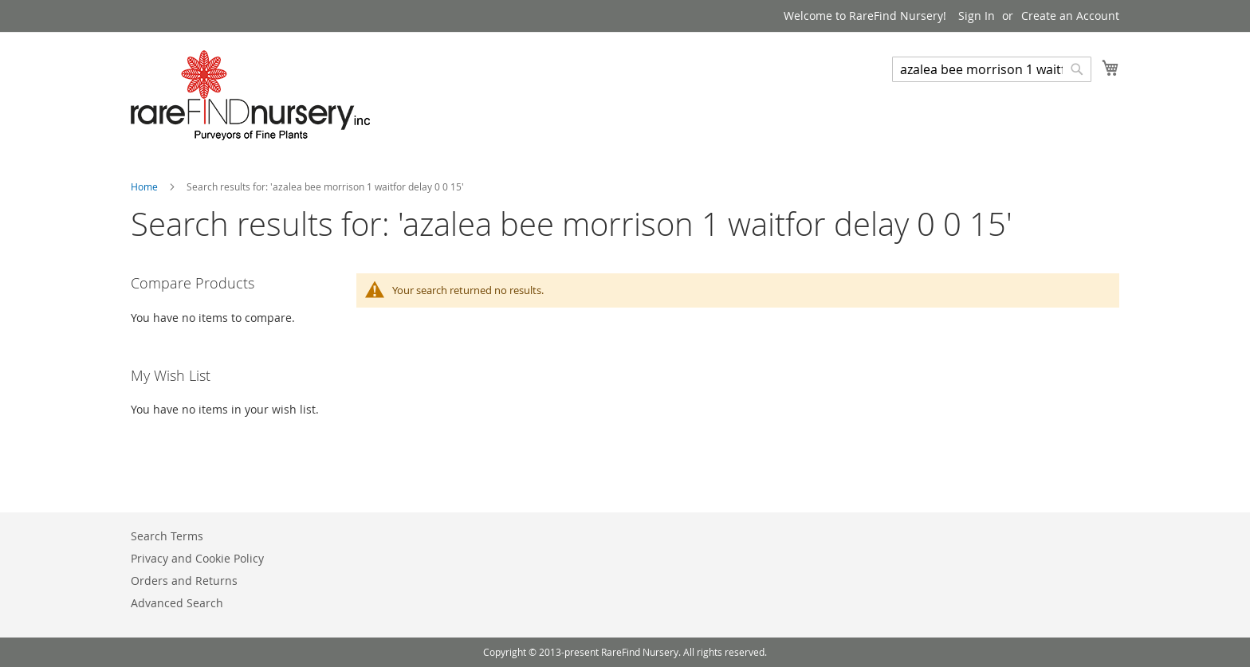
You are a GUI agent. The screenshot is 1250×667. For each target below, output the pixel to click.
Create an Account (1070, 15)
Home (145, 186)
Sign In (976, 15)
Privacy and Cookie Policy (197, 558)
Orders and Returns (184, 580)
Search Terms (167, 535)
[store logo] (250, 95)
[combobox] (991, 69)
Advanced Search (177, 602)
